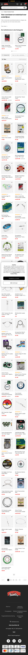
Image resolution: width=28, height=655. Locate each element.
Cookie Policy (13, 273)
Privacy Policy (16, 272)
